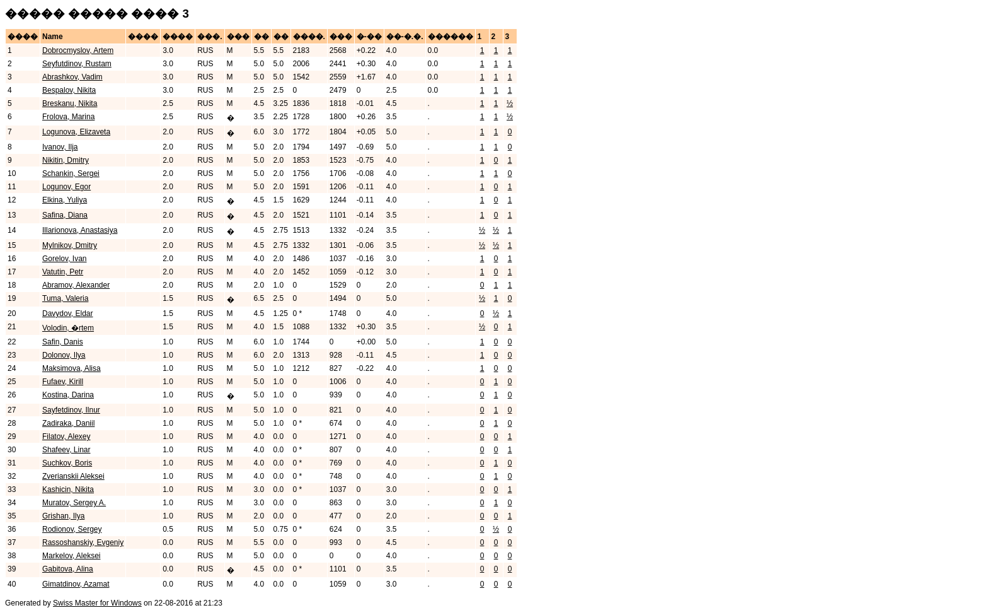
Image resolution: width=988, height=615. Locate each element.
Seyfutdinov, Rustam (77, 63)
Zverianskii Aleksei (73, 476)
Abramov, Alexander (76, 285)
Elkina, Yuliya (64, 200)
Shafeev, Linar (66, 449)
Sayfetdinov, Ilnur (71, 410)
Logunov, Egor (66, 186)
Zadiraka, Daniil (68, 423)
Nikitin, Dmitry (65, 160)
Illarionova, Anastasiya (79, 230)
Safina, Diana (65, 215)
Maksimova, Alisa (71, 368)
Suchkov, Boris (67, 463)
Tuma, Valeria (65, 298)
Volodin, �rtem (68, 328)
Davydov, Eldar (67, 313)
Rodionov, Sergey (72, 529)
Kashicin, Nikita (68, 489)
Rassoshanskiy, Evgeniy (82, 542)
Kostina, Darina (68, 394)
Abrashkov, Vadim (72, 77)
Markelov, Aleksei (71, 555)
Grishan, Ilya (63, 516)
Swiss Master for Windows (97, 603)
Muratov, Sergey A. (74, 502)
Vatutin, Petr (62, 271)
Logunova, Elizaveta (76, 131)
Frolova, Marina (68, 116)
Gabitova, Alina (67, 569)
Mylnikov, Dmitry (69, 245)
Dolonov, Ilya (63, 355)
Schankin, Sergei (71, 173)
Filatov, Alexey (66, 436)
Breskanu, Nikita (69, 103)
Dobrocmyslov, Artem (77, 50)
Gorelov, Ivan (64, 258)
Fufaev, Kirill (62, 381)
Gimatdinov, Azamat (76, 584)
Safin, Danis (62, 341)
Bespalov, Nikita (69, 90)
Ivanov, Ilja (60, 147)
